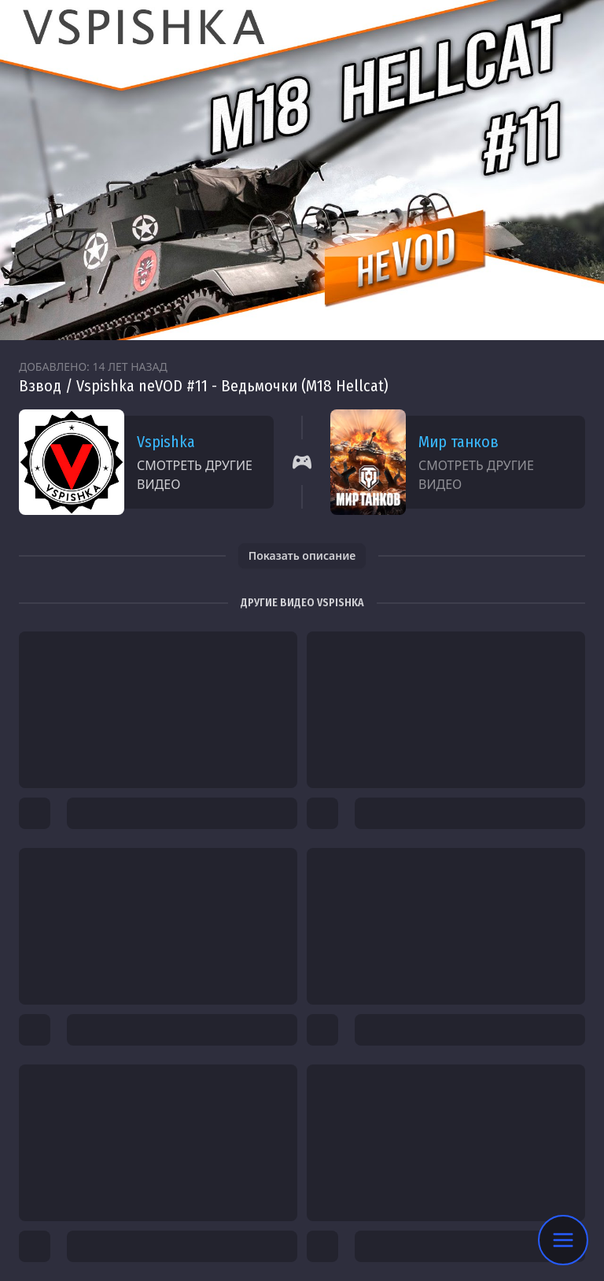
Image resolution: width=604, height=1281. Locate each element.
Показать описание (302, 555)
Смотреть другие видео (194, 475)
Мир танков (458, 441)
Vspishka (166, 441)
